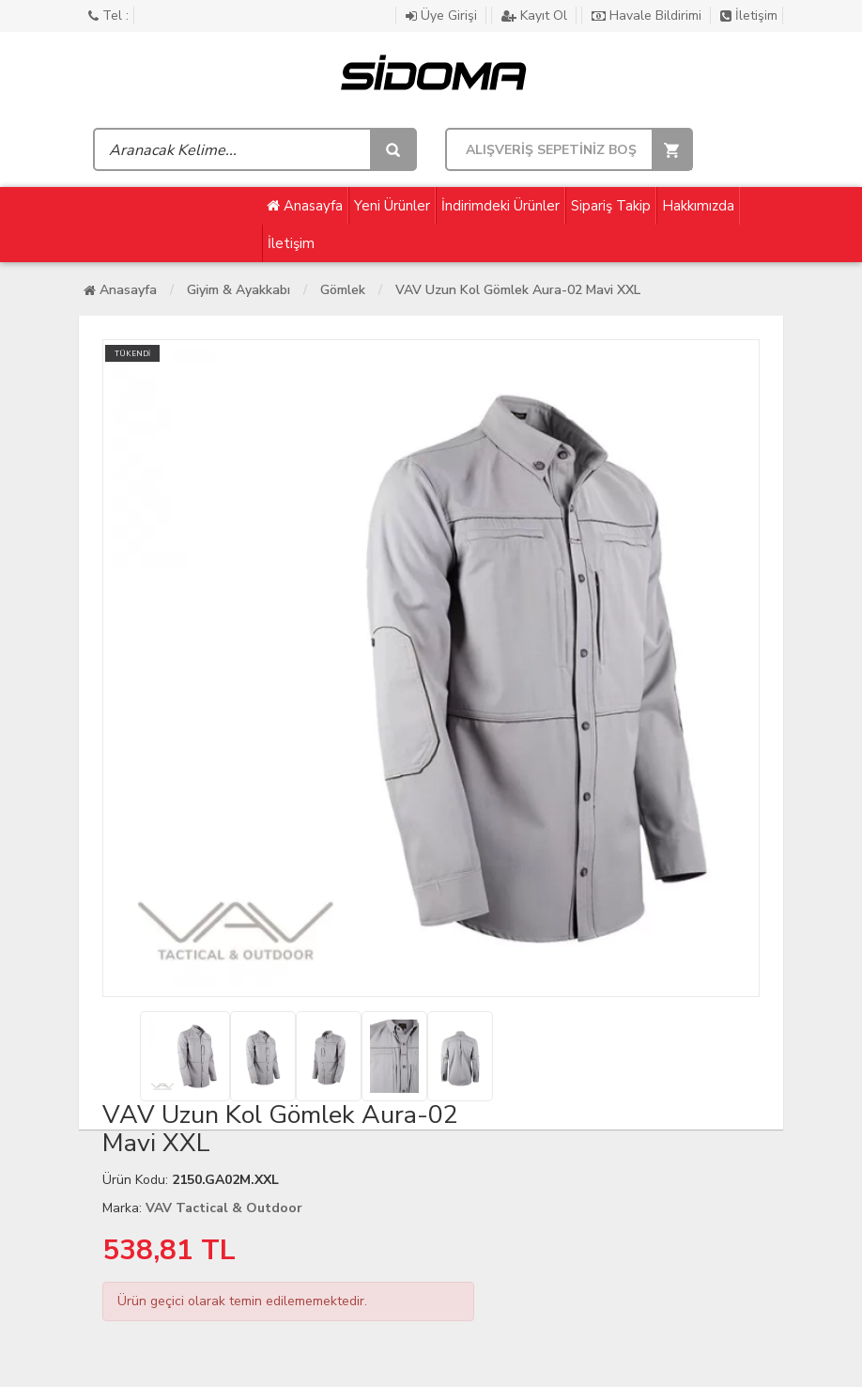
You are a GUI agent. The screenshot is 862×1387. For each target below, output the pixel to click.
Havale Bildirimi (648, 15)
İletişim (748, 15)
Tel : (108, 15)
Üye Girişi (443, 15)
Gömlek (342, 290)
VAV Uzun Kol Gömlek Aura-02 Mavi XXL (517, 290)
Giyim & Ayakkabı (238, 290)
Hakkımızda (698, 205)
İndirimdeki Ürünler (500, 205)
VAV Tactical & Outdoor (224, 1208)
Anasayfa (305, 205)
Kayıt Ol (536, 15)
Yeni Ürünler (392, 205)
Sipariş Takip (611, 205)
